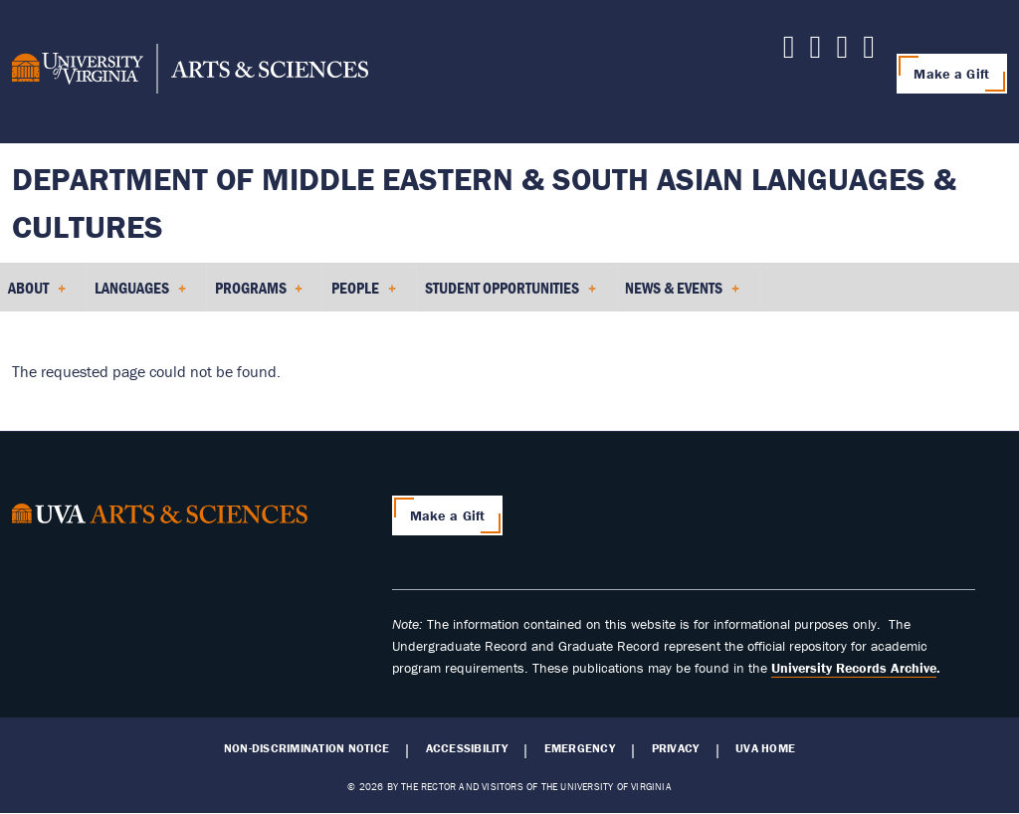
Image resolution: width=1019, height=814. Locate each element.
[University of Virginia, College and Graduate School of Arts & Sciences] (190, 72)
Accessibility (467, 748)
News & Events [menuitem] (682, 294)
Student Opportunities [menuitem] (510, 294)
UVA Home (765, 748)
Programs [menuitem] (259, 294)
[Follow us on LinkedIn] (789, 52)
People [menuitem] (363, 294)
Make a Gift (951, 74)
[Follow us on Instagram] (869, 52)
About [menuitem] (37, 294)
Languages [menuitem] (140, 294)
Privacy (676, 748)
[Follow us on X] (816, 52)
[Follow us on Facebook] (842, 52)
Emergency (579, 748)
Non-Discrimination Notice (306, 748)
